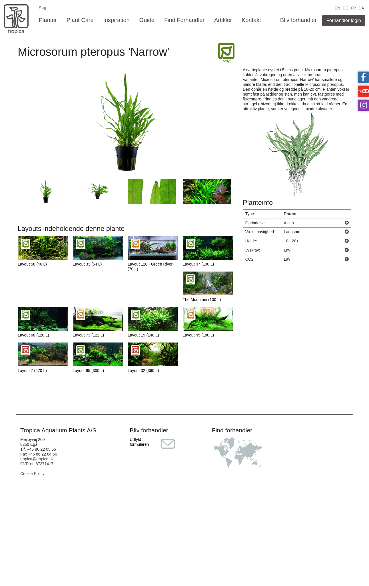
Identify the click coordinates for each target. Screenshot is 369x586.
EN (337, 7)
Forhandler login (343, 20)
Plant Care (80, 20)
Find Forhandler (184, 20)
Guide (147, 20)
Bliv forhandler (298, 20)
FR (353, 7)
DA (361, 7)
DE (345, 7)
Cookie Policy (32, 473)
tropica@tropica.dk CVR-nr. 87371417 (37, 461)
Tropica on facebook (363, 77)
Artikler (223, 20)
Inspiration (116, 20)
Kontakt (251, 20)
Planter (48, 20)
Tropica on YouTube (363, 91)
